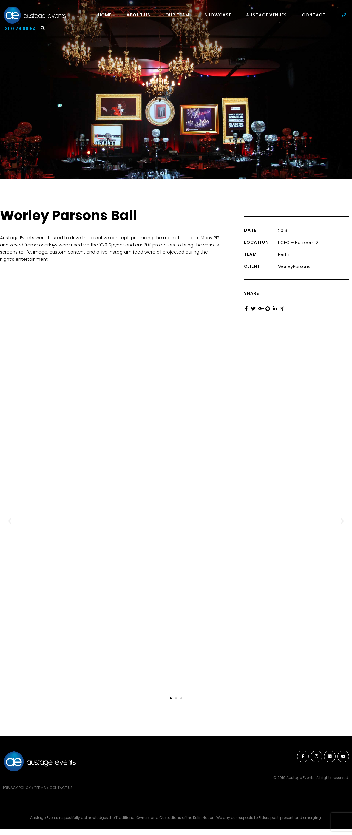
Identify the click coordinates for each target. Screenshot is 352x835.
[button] (9, 521)
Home (105, 15)
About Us (138, 15)
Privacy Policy (17, 787)
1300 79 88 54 (19, 29)
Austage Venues (266, 15)
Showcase (217, 15)
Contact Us (61, 787)
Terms (40, 787)
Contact (313, 15)
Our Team (177, 15)
